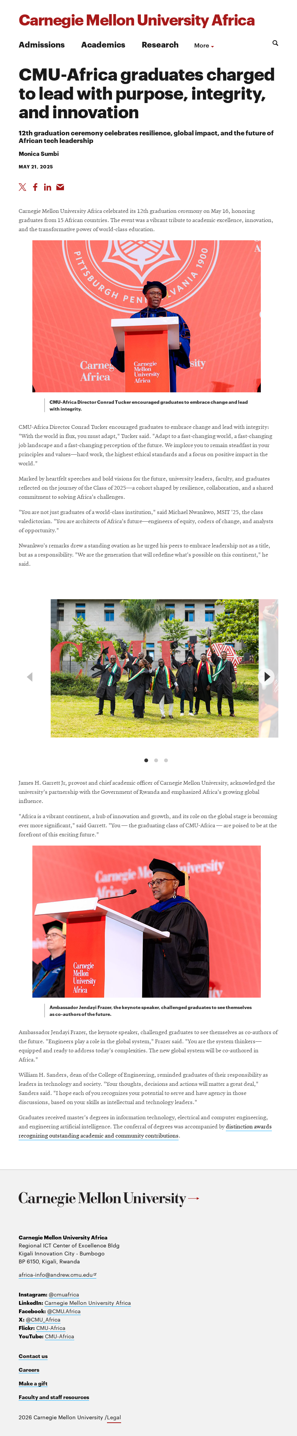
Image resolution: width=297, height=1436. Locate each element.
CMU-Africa (50, 1327)
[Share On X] (22, 187)
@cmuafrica (64, 1294)
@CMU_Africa (43, 1319)
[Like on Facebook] (35, 187)
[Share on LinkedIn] (47, 187)
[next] (266, 676)
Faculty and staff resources (54, 1396)
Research (160, 43)
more (201, 45)
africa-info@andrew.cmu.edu (57, 1275)
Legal (114, 1417)
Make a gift (33, 1383)
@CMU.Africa (64, 1311)
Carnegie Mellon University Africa (88, 1302)
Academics (103, 43)
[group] (155, 670)
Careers (29, 1369)
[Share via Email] (60, 187)
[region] (149, 676)
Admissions (42, 43)
